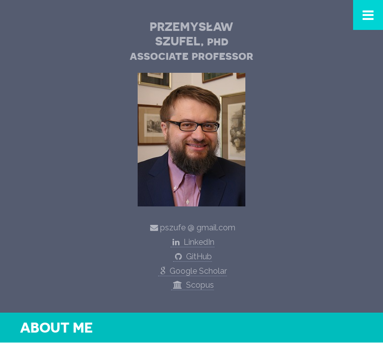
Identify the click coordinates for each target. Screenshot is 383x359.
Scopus (192, 285)
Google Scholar (192, 271)
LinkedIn (192, 242)
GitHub (192, 256)
